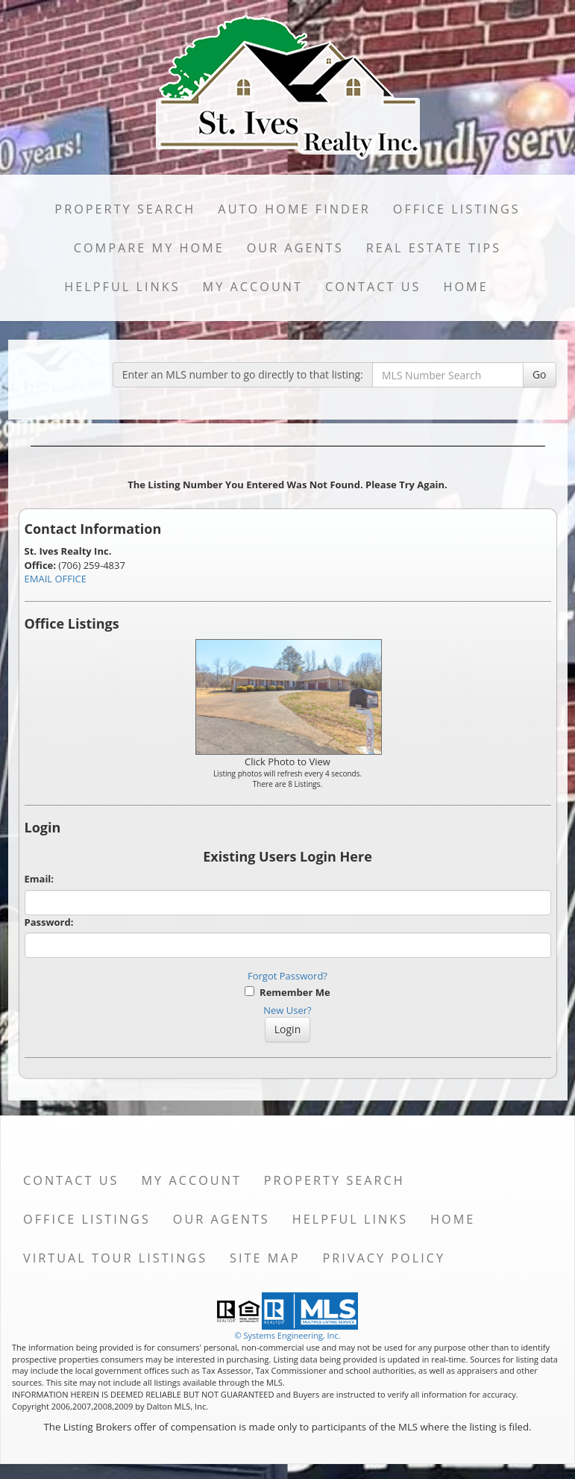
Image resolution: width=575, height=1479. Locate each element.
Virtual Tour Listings (115, 1258)
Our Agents (295, 248)
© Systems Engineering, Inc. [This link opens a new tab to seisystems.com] (287, 1335)
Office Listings (457, 209)
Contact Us (373, 286)
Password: (49, 922)
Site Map (265, 1258)
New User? (287, 1010)
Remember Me (287, 992)
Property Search (124, 209)
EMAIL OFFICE (56, 578)
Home (465, 286)
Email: (39, 878)
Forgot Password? (287, 976)
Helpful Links (122, 286)
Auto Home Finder (294, 209)
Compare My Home (149, 248)
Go (539, 374)
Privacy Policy (383, 1258)
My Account (253, 286)
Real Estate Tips (434, 248)
